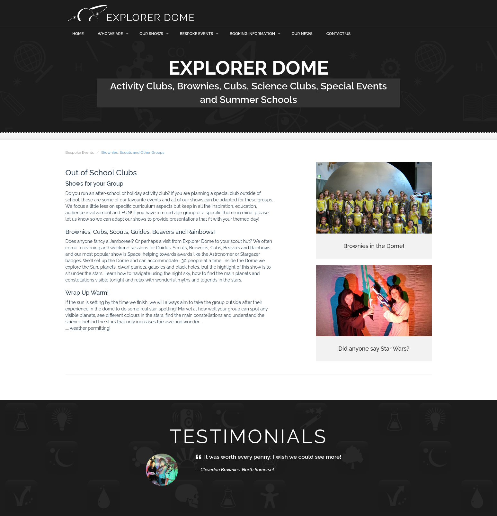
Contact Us (338, 34)
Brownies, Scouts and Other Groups (132, 152)
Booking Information (252, 34)
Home (78, 34)
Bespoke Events (196, 34)
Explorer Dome (130, 13)
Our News (302, 34)
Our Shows (151, 34)
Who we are (110, 34)
